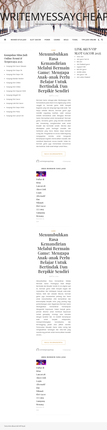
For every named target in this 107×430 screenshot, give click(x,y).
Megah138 (17, 95)
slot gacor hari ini (83, 59)
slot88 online (81, 72)
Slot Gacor (16, 99)
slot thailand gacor (83, 64)
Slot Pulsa (16, 112)
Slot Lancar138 (18, 116)
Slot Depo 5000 (18, 107)
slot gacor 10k (82, 74)
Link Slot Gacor (18, 103)
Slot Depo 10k (18, 74)
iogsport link (81, 67)
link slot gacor (82, 69)
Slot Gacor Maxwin (19, 66)
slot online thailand (83, 77)
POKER (47, 40)
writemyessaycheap (47, 161)
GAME (53, 50)
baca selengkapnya (54, 154)
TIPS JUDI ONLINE (89, 40)
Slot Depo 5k (17, 70)
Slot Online (16, 83)
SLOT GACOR (35, 40)
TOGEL (75, 40)
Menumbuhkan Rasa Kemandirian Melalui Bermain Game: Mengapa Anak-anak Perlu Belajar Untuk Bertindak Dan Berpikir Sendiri (53, 72)
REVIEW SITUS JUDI (18, 40)
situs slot (80, 56)
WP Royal (22, 426)
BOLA (66, 40)
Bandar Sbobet (18, 78)
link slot (79, 62)
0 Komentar (67, 161)
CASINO (57, 40)
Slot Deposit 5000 (19, 91)
